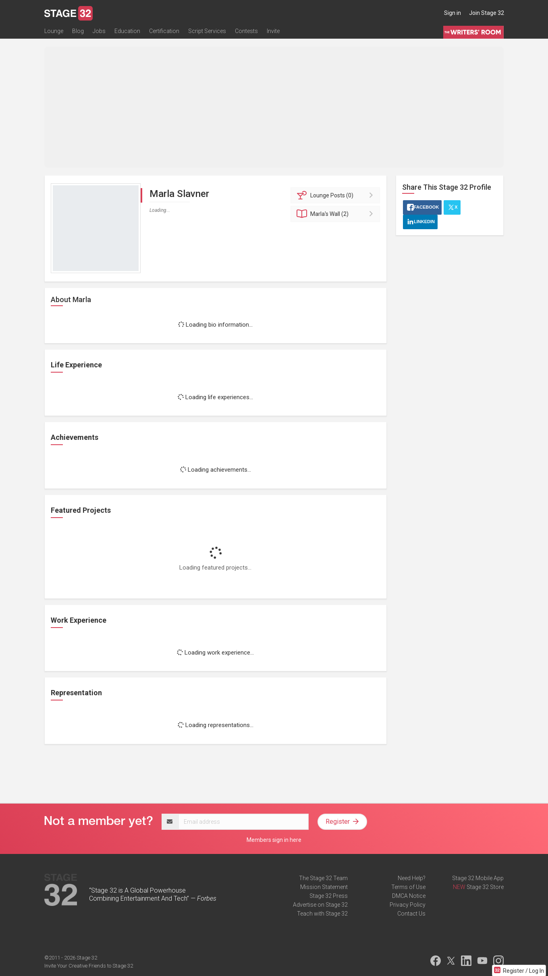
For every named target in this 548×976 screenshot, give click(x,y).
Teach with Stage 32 (322, 913)
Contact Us (411, 913)
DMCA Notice (409, 896)
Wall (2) (337, 214)
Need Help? (412, 878)
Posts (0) (337, 195)
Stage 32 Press (328, 896)
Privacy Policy (408, 904)
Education (127, 31)
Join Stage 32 (486, 13)
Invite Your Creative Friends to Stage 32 (88, 966)
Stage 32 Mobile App (478, 878)
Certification (164, 31)
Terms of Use (408, 887)
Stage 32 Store (485, 887)
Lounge (53, 31)
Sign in (452, 13)
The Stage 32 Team (323, 878)
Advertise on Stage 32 (320, 904)
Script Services (207, 31)
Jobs (99, 31)
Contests (246, 31)
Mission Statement (324, 887)
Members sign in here (274, 840)
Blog (78, 31)
